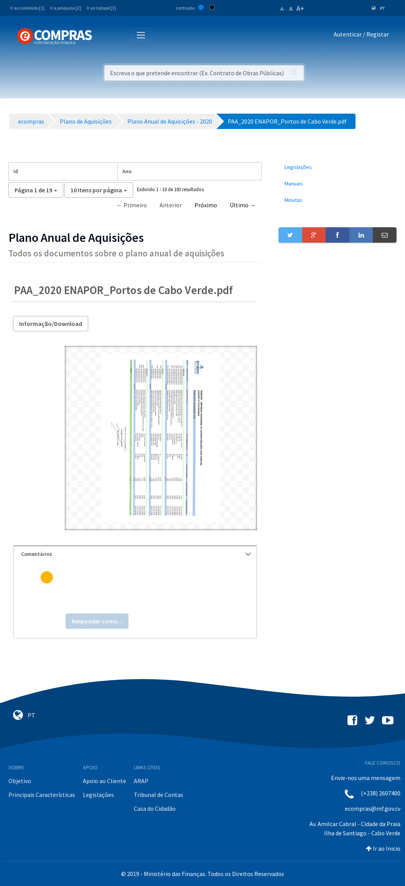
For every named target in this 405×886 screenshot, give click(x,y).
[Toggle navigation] (103, 35)
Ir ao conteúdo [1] (27, 8)
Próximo (205, 205)
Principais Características (41, 794)
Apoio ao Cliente (104, 781)
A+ (300, 8)
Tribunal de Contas (158, 794)
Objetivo (19, 781)
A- (282, 8)
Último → (243, 205)
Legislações (98, 794)
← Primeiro (131, 205)
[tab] (135, 554)
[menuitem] (337, 167)
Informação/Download (50, 323)
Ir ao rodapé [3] (101, 8)
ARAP (141, 781)
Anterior (171, 205)
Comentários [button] (136, 553)
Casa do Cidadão (155, 808)
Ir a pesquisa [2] (65, 8)
